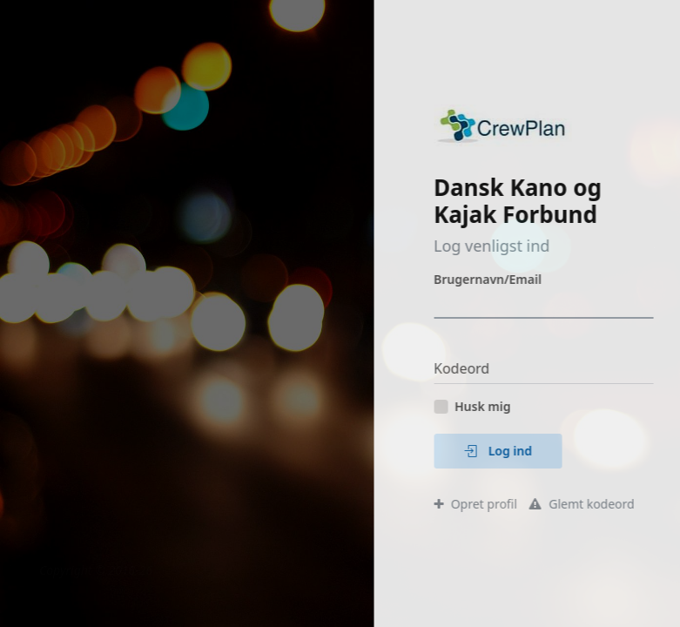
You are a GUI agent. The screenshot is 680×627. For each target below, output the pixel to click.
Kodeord (482, 368)
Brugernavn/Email (508, 279)
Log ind (519, 450)
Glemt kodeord (602, 504)
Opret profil (496, 504)
